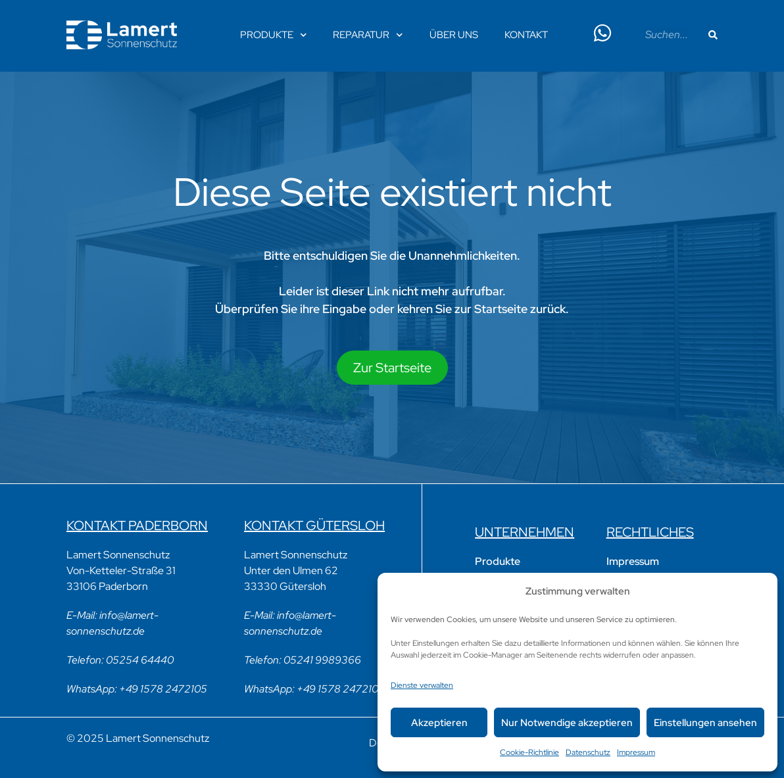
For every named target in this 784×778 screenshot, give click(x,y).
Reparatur (368, 35)
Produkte (273, 35)
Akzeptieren (439, 722)
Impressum (636, 752)
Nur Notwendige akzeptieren (567, 722)
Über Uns (453, 34)
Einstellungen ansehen (705, 722)
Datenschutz (588, 752)
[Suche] (713, 35)
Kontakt (526, 34)
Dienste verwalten (422, 685)
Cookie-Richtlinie (529, 752)
